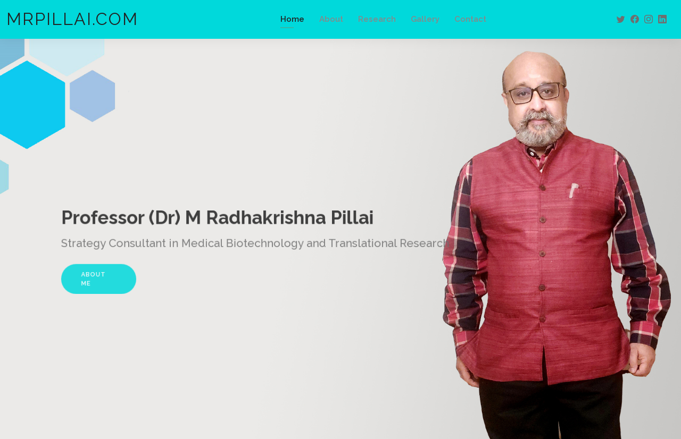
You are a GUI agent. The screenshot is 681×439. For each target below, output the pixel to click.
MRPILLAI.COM (72, 19)
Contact (470, 19)
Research (377, 19)
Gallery (425, 19)
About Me (107, 275)
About (331, 19)
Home (292, 19)
